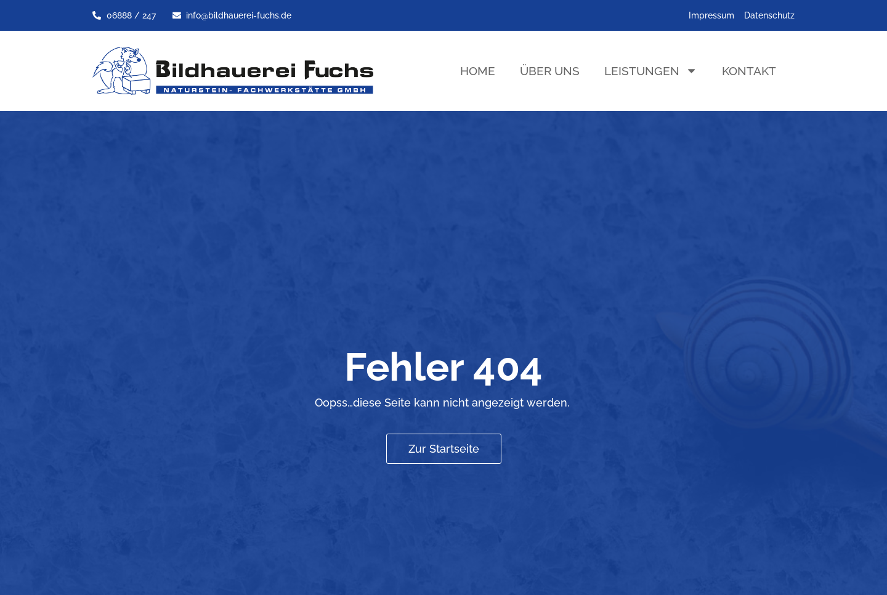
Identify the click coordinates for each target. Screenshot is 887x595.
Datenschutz (769, 15)
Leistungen (650, 71)
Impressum (711, 15)
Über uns (550, 71)
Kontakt (749, 71)
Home (477, 71)
